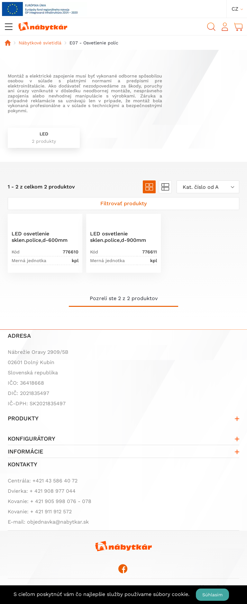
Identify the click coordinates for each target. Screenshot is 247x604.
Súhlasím (212, 594)
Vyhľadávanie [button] (211, 27)
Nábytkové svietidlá (40, 42)
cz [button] (235, 9)
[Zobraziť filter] (123, 203)
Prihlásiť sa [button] (225, 27)
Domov (8, 43)
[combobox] (208, 186)
